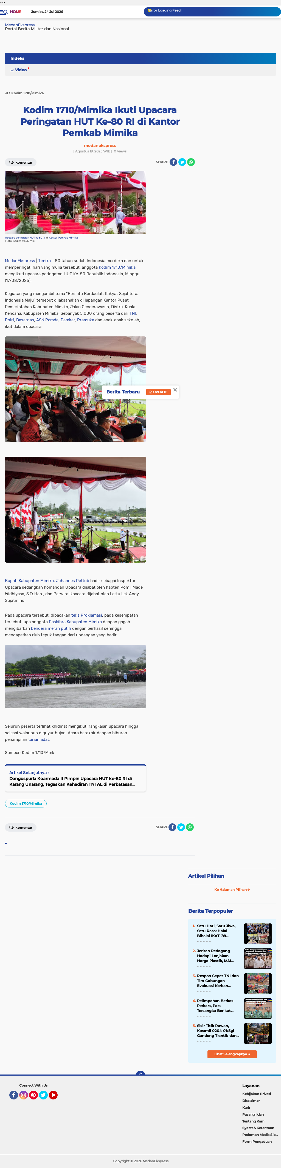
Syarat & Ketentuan (258, 1128)
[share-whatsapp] (191, 162)
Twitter (46, 1097)
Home (15, 11)
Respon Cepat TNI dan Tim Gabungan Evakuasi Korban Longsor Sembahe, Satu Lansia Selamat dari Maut (218, 981)
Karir (246, 1107)
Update (158, 392)
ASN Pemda (47, 319)
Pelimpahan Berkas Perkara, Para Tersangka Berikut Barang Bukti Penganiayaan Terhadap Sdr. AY (215, 1006)
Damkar (68, 319)
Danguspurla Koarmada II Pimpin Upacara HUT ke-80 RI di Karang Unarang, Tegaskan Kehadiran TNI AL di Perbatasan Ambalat (70, 781)
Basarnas (25, 319)
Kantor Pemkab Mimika (63, 237)
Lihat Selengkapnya (232, 1054)
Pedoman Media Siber (260, 1135)
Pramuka (85, 319)
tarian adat (38, 739)
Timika (44, 260)
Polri (9, 319)
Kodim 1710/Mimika (117, 267)
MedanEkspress (20, 260)
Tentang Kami (253, 1121)
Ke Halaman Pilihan (232, 890)
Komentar (20, 827)
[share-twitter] (182, 162)
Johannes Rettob (72, 580)
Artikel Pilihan (206, 876)
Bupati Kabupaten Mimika (29, 580)
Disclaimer (251, 1101)
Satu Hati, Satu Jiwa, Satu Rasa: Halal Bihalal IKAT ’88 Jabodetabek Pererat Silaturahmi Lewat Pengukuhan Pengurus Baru (218, 931)
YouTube (57, 1097)
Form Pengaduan (257, 1141)
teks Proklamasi (86, 615)
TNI (133, 313)
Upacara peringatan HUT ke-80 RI (25, 237)
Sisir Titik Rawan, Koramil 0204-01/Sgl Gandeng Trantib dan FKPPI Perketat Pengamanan (217, 1031)
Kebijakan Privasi (256, 1094)
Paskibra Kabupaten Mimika (75, 621)
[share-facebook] (173, 162)
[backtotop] (140, 1076)
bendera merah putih (51, 628)
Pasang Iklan (253, 1114)
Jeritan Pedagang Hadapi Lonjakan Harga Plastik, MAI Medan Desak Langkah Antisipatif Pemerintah (218, 956)
